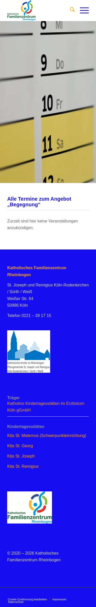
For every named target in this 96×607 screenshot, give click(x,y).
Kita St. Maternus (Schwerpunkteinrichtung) (46, 435)
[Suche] (70, 10)
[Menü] (82, 10)
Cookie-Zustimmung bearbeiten (27, 599)
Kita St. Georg (20, 446)
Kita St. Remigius (23, 466)
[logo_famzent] (39, 10)
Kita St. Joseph (21, 456)
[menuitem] (70, 10)
